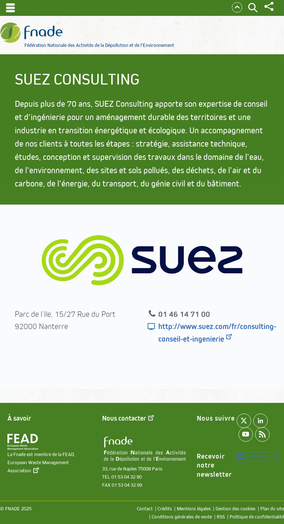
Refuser (144, 160)
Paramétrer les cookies (118, 150)
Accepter (185, 150)
